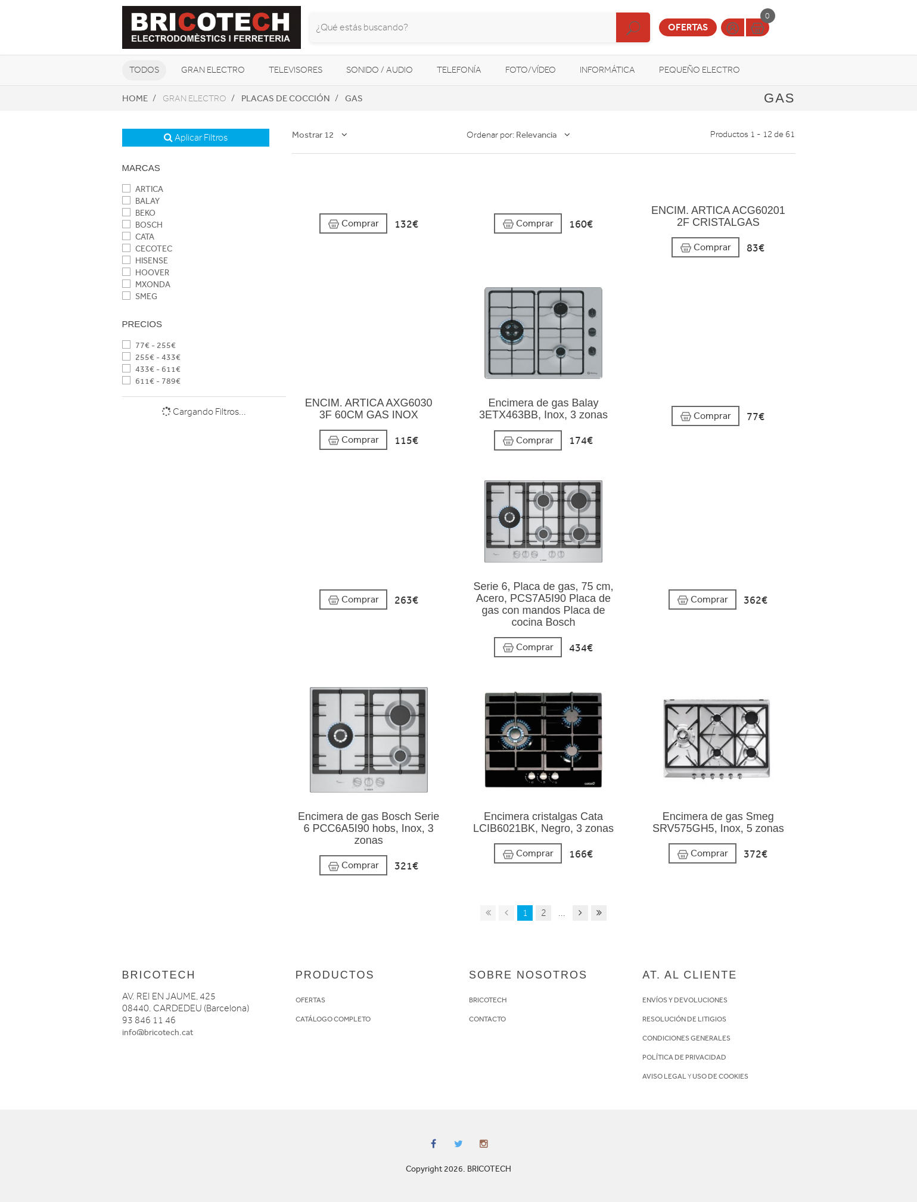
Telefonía (459, 70)
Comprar (353, 224)
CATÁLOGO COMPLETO (333, 1019)
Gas (354, 98)
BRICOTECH (488, 1000)
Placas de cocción (285, 98)
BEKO (139, 213)
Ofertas (688, 27)
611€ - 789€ (151, 381)
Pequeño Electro (699, 70)
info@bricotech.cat (157, 1032)
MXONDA (146, 284)
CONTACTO (487, 1019)
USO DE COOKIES (720, 1076)
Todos (144, 70)
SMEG (139, 296)
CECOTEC (147, 249)
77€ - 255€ (149, 345)
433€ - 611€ (151, 369)
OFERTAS (310, 1000)
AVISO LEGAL (664, 1076)
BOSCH (142, 225)
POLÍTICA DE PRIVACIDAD (684, 1057)
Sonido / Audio (379, 70)
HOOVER (145, 273)
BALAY (141, 201)
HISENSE (145, 261)
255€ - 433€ (151, 357)
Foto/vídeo (530, 70)
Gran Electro (213, 70)
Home (135, 98)
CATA (138, 237)
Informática (607, 70)
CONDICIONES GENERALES (686, 1038)
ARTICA (142, 189)
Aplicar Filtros (196, 137)
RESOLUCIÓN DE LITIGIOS (684, 1019)
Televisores (295, 70)
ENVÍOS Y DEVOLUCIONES (685, 1000)
